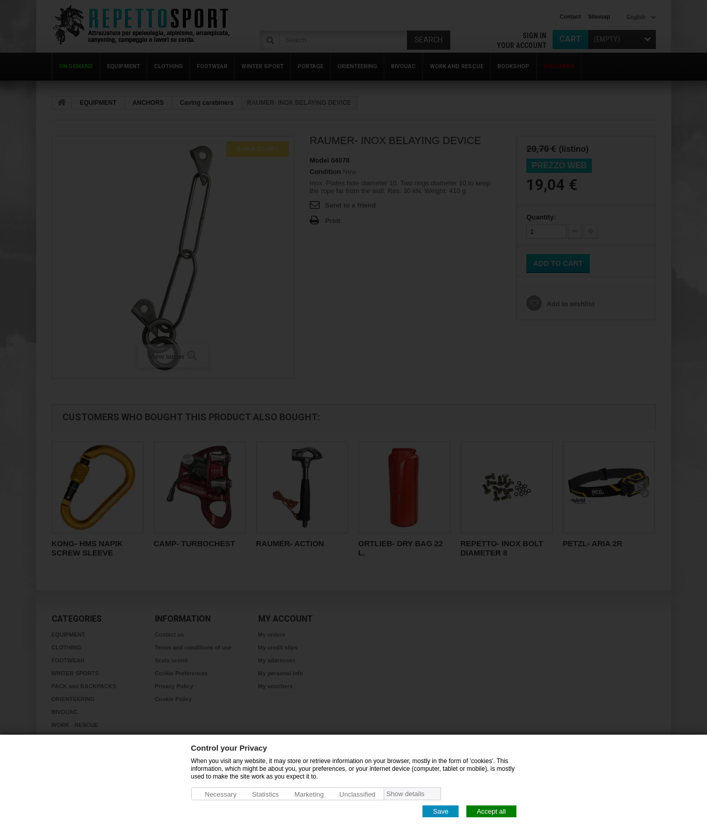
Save (440, 811)
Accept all (491, 811)
